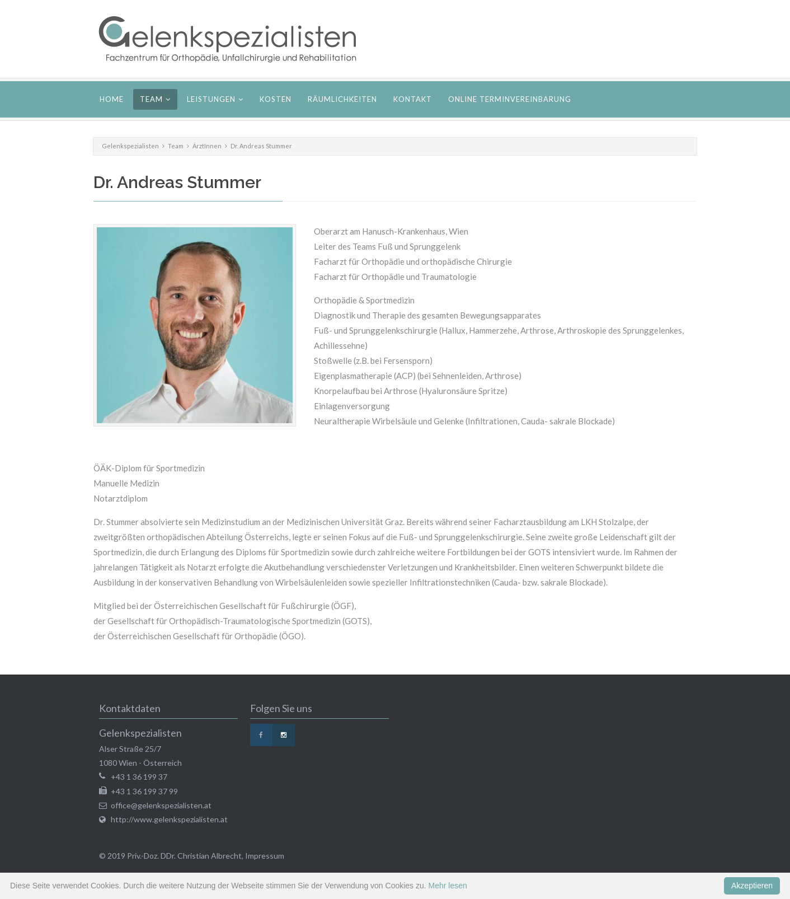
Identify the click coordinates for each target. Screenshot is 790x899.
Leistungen (211, 99)
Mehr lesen (448, 885)
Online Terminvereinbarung (509, 99)
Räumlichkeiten (342, 99)
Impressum (264, 855)
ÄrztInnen (207, 145)
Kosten (275, 99)
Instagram (283, 735)
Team (151, 99)
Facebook (261, 735)
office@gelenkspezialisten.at (161, 805)
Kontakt (412, 99)
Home (112, 99)
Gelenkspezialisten (130, 145)
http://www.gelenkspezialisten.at (169, 819)
